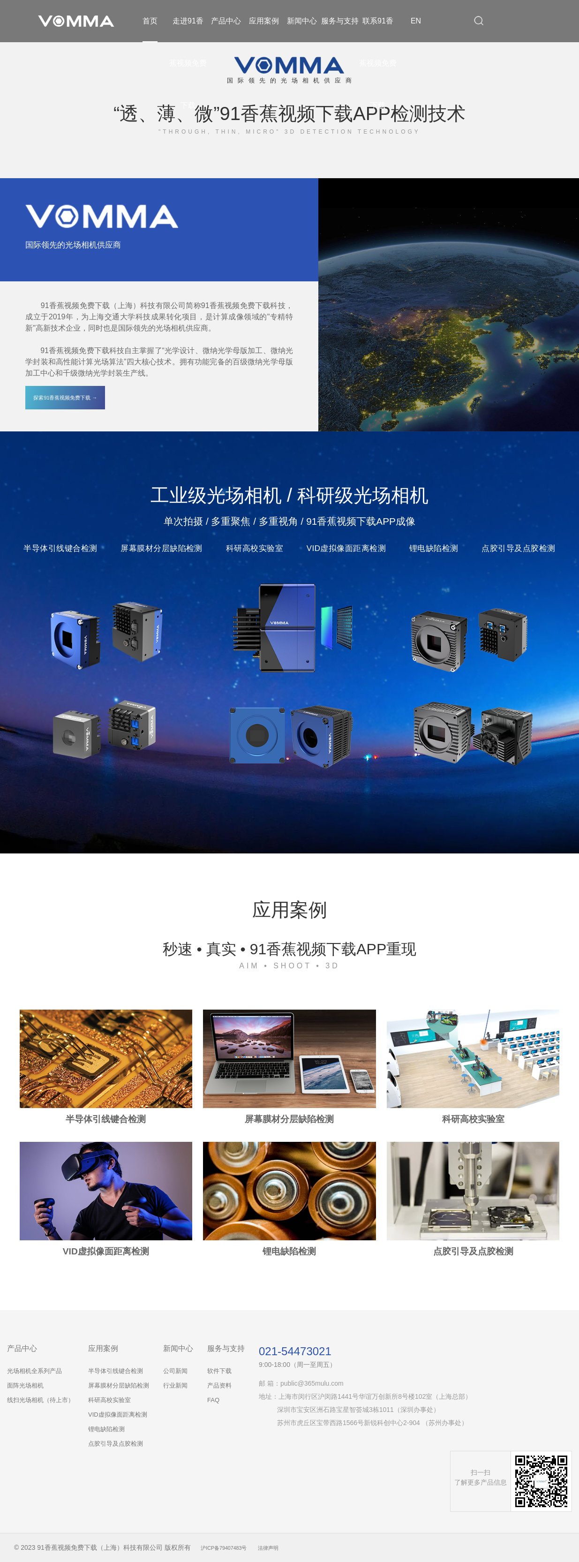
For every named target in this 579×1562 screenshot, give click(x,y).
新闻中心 (302, 21)
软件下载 (219, 1370)
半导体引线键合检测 (115, 1370)
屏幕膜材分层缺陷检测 (118, 1385)
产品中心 (226, 21)
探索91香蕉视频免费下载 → (65, 397)
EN (416, 21)
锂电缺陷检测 (106, 1429)
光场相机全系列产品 (34, 1370)
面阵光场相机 (25, 1385)
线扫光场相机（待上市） (40, 1400)
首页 (150, 21)
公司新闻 (175, 1370)
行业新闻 (175, 1385)
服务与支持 (340, 21)
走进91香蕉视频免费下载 (188, 63)
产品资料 (219, 1385)
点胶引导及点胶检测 (115, 1443)
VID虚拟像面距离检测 (117, 1414)
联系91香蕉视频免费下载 (378, 63)
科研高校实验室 (109, 1400)
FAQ (213, 1400)
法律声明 (285, 1547)
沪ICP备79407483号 (231, 1547)
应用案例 (264, 21)
